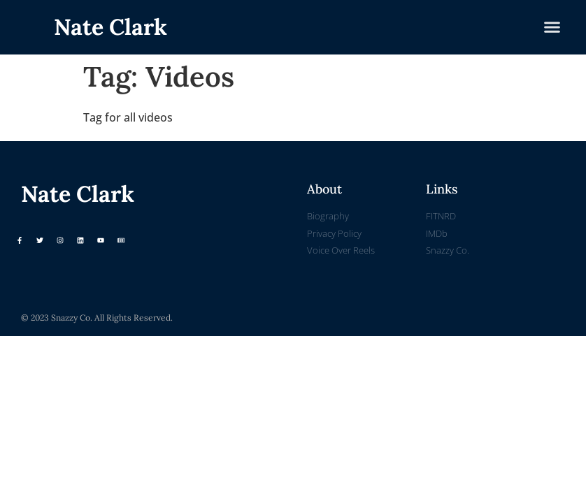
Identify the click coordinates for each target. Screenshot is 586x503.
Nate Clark (110, 27)
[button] (552, 27)
